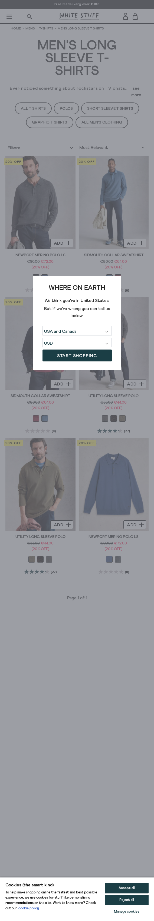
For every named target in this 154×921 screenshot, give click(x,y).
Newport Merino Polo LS (40, 255)
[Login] (125, 15)
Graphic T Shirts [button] (49, 122)
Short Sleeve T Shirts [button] (110, 109)
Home (16, 28)
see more (136, 91)
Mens (30, 28)
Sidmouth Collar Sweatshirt (113, 255)
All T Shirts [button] (33, 109)
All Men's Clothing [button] (101, 122)
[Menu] (9, 16)
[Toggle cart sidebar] (135, 16)
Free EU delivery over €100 (77, 4)
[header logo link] (79, 16)
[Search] (29, 16)
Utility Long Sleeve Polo (114, 396)
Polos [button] (66, 109)
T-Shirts (46, 28)
